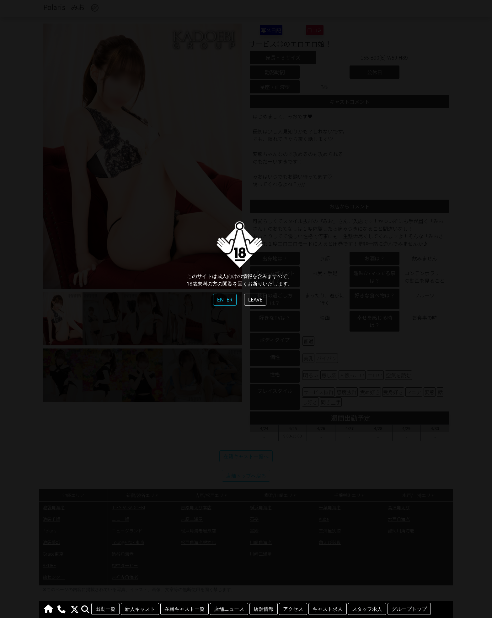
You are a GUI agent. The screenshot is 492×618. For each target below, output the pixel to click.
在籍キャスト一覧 (184, 608)
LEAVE (255, 299)
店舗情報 (264, 608)
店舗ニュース (229, 608)
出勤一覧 (105, 608)
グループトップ (409, 608)
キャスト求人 (328, 608)
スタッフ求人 (367, 608)
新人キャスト (140, 608)
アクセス (293, 608)
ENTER (225, 299)
